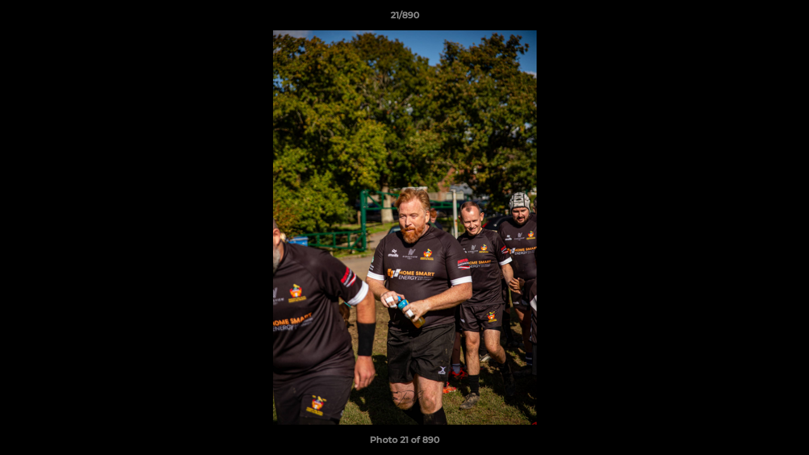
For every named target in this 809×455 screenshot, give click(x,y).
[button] (786, 18)
